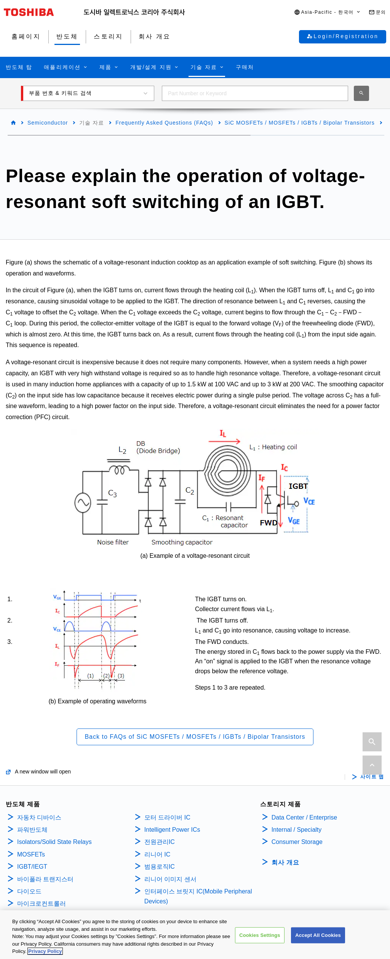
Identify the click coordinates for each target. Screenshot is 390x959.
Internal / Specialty (297, 829)
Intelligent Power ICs (172, 829)
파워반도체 (32, 829)
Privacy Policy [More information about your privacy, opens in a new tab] (45, 953)
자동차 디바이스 (39, 817)
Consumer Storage (297, 842)
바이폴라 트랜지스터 (45, 879)
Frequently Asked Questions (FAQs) (164, 123)
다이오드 (29, 891)
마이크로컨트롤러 (41, 903)
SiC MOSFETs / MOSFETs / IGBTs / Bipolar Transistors (300, 123)
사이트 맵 (372, 777)
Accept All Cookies (318, 937)
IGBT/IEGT (32, 866)
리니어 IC (157, 854)
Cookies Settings (259, 937)
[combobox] (255, 93)
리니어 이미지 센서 (170, 879)
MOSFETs (31, 854)
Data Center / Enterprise (304, 817)
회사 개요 (285, 862)
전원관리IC (159, 842)
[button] (327, 12)
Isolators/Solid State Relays (54, 842)
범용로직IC (159, 866)
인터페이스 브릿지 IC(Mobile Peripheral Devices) (198, 896)
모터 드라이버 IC (167, 817)
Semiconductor (47, 123)
